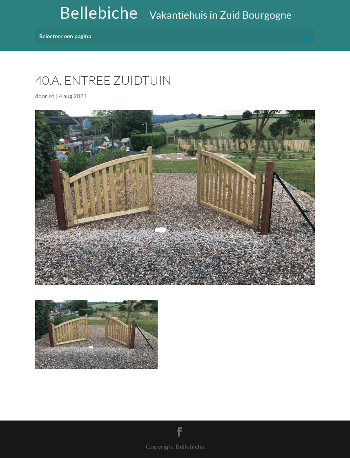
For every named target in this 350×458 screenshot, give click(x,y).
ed (52, 95)
